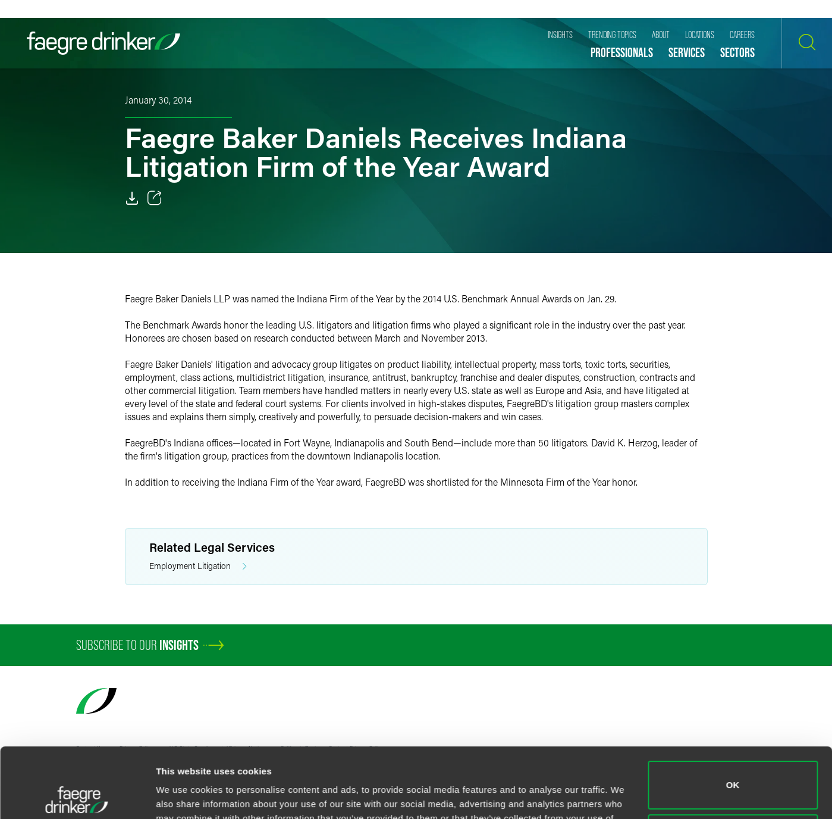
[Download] (132, 198)
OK (733, 715)
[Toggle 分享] (154, 198)
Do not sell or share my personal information (733, 768)
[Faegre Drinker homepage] (103, 43)
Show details (183, 795)
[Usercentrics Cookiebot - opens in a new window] (77, 796)
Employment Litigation (198, 566)
